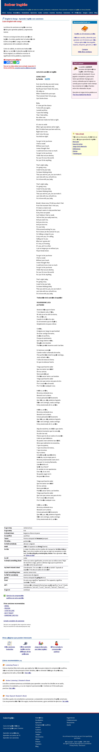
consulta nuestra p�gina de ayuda (25, 68)
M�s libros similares (85, 52)
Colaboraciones (72, 720)
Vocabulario (25, 12)
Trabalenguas (77, 154)
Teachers (38, 744)
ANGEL (6, 606)
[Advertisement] (54, 37)
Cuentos (52, 12)
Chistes (75, 151)
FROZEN (7, 608)
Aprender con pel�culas (11, 733)
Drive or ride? (30, 555)
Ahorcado (76, 142)
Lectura (45, 12)
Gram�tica (16, 12)
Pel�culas (78, 12)
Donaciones (70, 722)
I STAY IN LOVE (9, 611)
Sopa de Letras (77, 144)
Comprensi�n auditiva (42, 725)
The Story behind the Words (82, 95)
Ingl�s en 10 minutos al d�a (84, 34)
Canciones (66, 12)
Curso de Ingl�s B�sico (11, 726)
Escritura (59, 12)
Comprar (85, 49)
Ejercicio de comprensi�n (14, 597)
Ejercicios (34, 12)
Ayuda (69, 725)
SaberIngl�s (8, 718)
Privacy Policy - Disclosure (77, 745)
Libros (91, 12)
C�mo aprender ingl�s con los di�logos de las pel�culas (25, 649)
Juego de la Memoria (80, 146)
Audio (40, 12)
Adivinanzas (76, 149)
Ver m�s (28, 673)
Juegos (85, 12)
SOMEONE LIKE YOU (11, 615)
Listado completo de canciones (14, 621)
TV (72, 12)
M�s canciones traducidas (9, 647)
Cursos (9, 12)
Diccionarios (39, 737)
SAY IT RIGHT (8, 613)
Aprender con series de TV (11, 735)
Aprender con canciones (11, 738)
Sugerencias (71, 718)
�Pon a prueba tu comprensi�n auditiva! (57, 648)
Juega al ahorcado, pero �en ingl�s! (41, 647)
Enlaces (37, 742)
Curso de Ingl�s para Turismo (13, 728)
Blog (95, 12)
